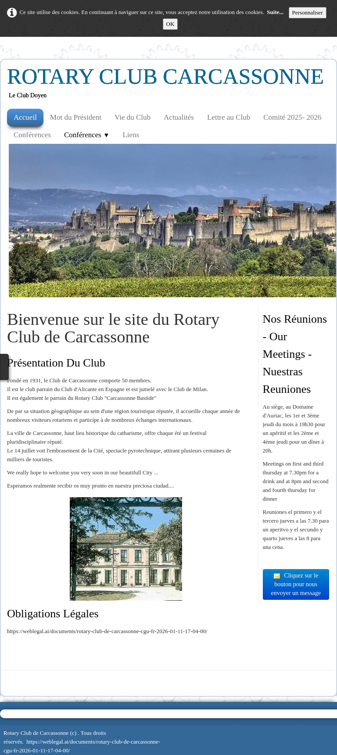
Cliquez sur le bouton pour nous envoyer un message (296, 584)
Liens (130, 135)
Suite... (275, 12)
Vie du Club (133, 117)
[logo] (168, 86)
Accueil (25, 117)
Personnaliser (307, 12)
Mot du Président (75, 117)
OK (170, 24)
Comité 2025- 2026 (292, 117)
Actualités (179, 117)
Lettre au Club (228, 117)
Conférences (32, 135)
